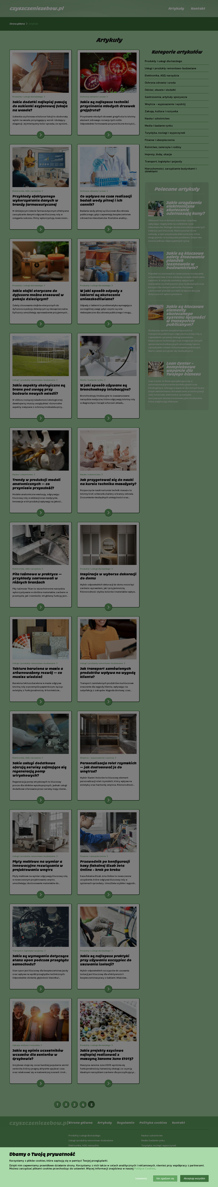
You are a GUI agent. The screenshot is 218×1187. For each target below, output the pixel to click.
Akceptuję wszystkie (194, 1178)
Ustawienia (141, 1178)
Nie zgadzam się (165, 1178)
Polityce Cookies (144, 1168)
